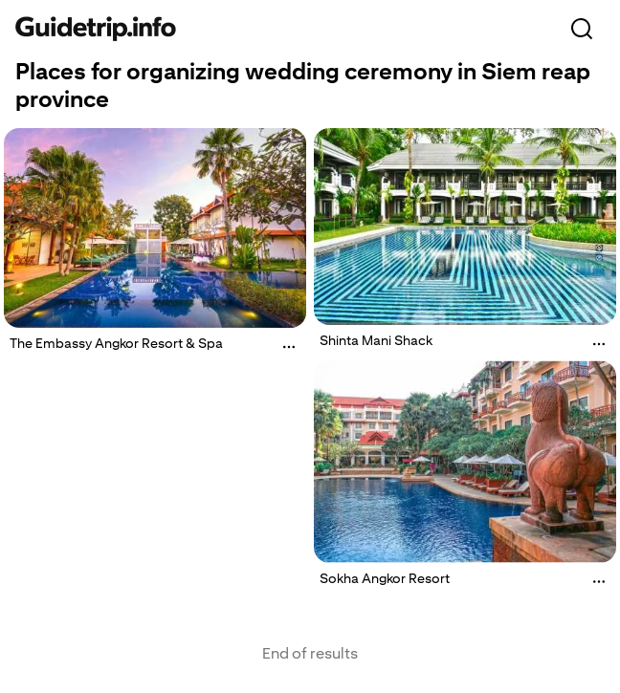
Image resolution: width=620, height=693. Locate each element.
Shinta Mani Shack (376, 340)
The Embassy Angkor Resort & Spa (116, 343)
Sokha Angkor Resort (385, 577)
